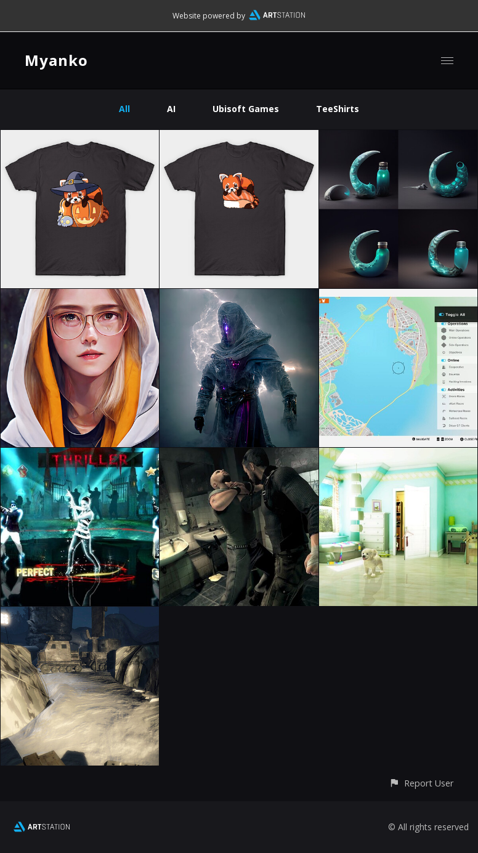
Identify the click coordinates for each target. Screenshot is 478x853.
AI (171, 109)
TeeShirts (337, 109)
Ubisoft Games (246, 109)
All (124, 109)
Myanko (56, 60)
